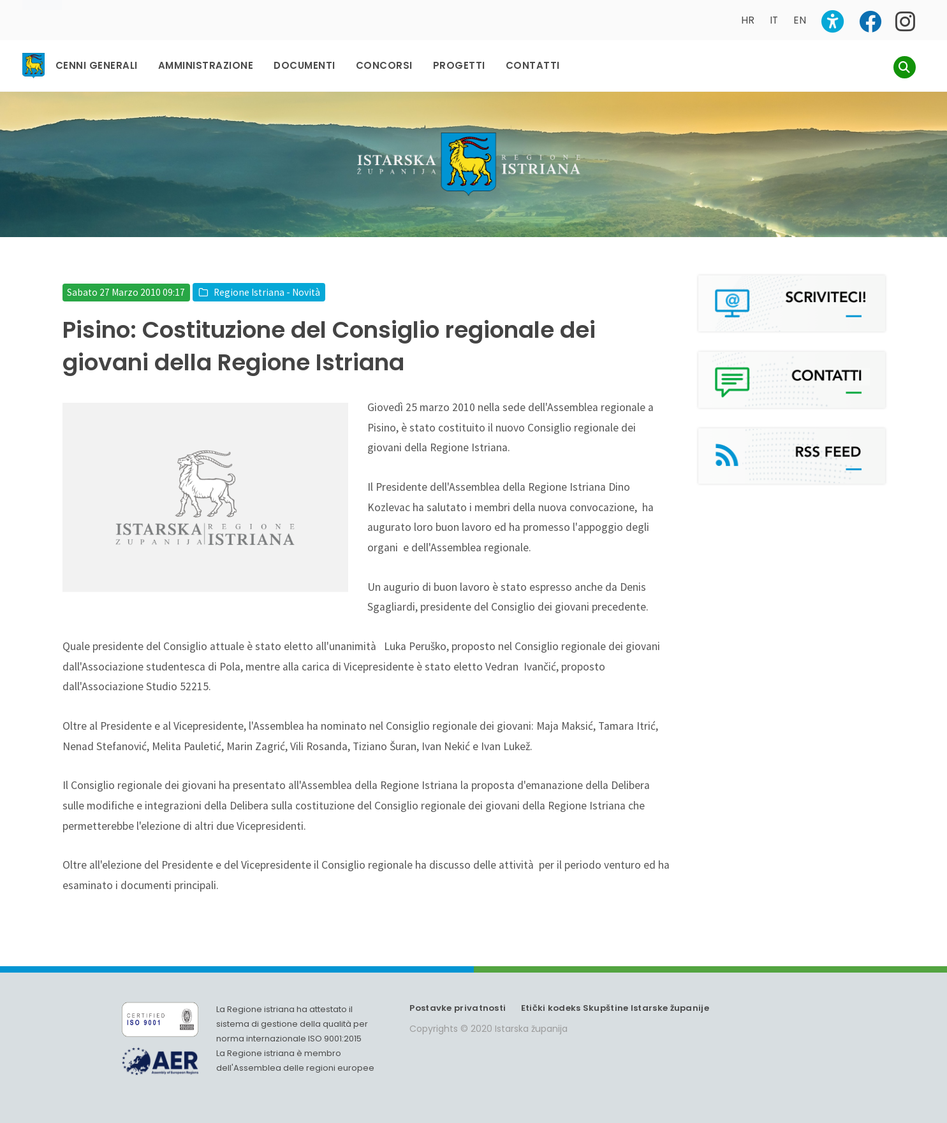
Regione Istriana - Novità (267, 292)
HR (747, 20)
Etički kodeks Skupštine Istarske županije (615, 1008)
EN (799, 20)
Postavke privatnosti (457, 1008)
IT (774, 20)
